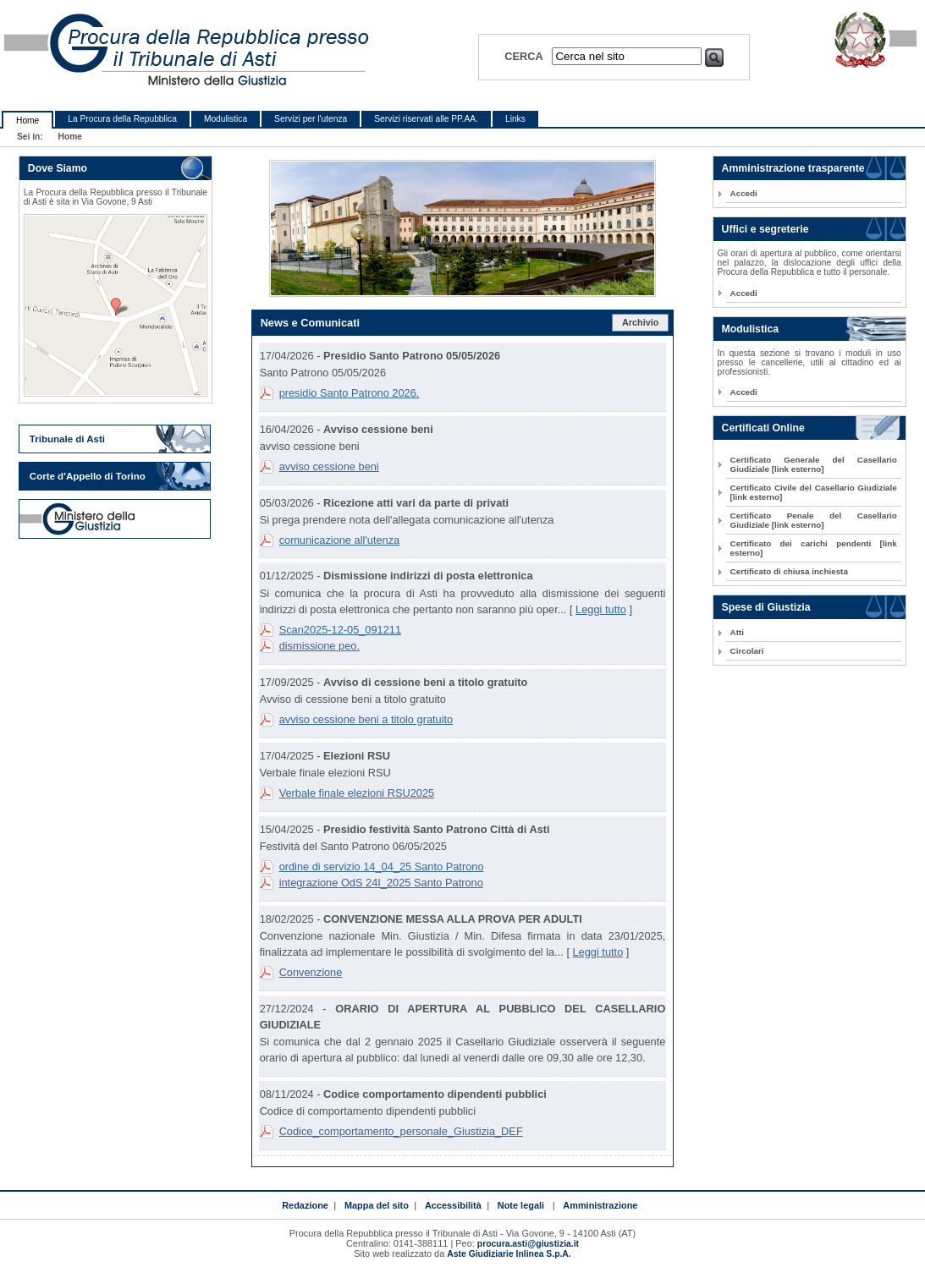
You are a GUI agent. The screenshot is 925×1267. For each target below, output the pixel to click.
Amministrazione (600, 1205)
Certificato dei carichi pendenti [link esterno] (813, 548)
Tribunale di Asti (67, 439)
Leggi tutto (600, 609)
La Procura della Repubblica (122, 118)
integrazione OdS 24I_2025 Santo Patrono (381, 882)
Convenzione (311, 972)
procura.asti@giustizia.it (528, 1243)
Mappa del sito (376, 1205)
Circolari (747, 650)
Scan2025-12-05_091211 (340, 629)
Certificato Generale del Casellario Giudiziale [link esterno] (813, 464)
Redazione (305, 1205)
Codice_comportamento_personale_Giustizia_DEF (401, 1131)
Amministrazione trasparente (793, 168)
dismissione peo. (319, 645)
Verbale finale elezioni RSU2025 (357, 793)
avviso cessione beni (329, 466)
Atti (737, 632)
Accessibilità (453, 1205)
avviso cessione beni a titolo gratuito (366, 719)
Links (515, 118)
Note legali (521, 1205)
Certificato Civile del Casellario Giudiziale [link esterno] (813, 492)
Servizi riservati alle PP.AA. (426, 118)
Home (27, 120)
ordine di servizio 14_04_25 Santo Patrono (381, 866)
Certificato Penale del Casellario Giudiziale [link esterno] (813, 520)
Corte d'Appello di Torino (88, 476)
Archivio (640, 322)
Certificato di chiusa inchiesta (789, 571)
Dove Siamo (57, 168)
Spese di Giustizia (766, 607)
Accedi (743, 193)
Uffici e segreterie (765, 229)
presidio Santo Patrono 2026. (349, 393)
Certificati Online (763, 428)
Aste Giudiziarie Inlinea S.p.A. (508, 1254)
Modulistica (225, 118)
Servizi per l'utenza (310, 118)
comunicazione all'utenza (339, 540)
